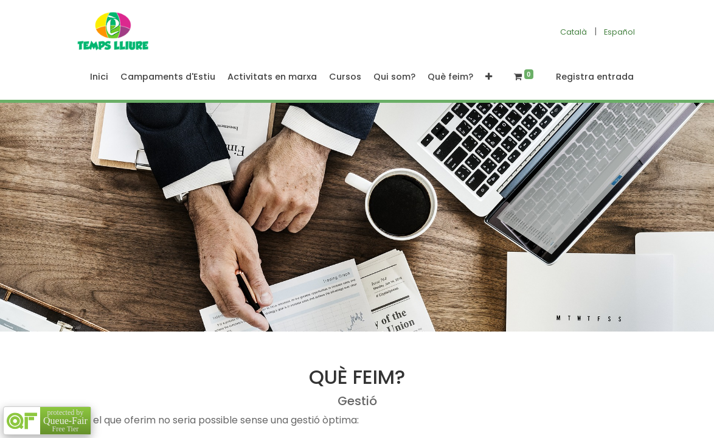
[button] (488, 77)
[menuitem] (99, 77)
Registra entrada (595, 77)
